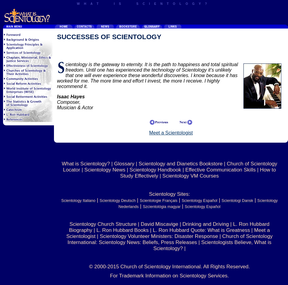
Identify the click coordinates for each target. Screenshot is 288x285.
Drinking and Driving (206, 224)
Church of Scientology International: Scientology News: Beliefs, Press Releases (170, 239)
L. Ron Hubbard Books (122, 230)
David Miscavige (159, 224)
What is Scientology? (86, 164)
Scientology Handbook (155, 170)
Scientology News (104, 170)
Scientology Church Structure (102, 224)
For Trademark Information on (145, 276)
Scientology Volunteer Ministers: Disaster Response (159, 236)
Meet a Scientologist (171, 132)
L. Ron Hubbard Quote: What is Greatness (201, 230)
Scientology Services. (204, 276)
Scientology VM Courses (190, 176)
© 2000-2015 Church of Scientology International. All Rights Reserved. (169, 267)
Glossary (124, 164)
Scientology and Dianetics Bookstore (181, 164)
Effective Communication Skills (220, 170)
